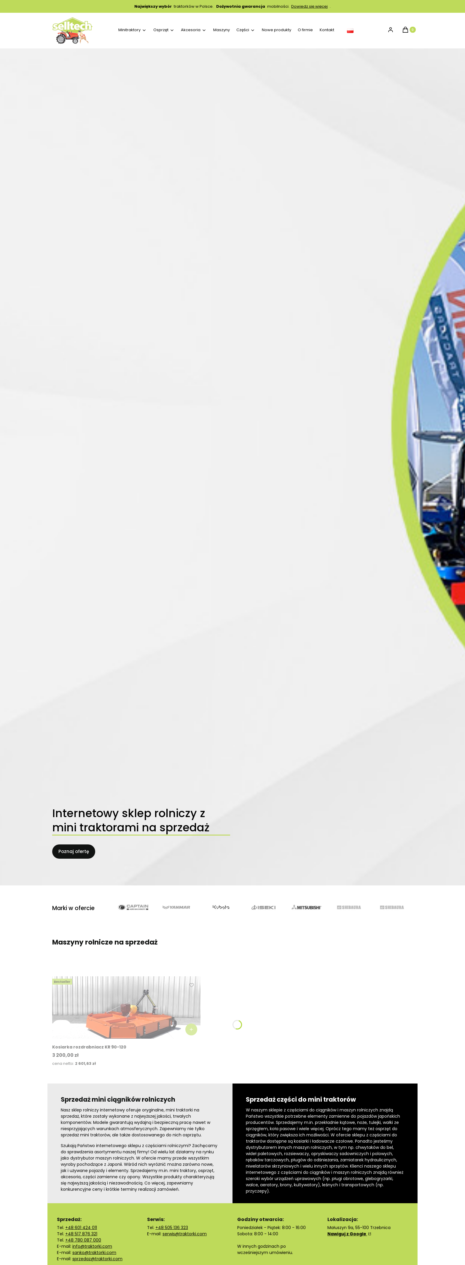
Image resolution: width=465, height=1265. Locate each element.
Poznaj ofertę (73, 851)
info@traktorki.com (92, 1246)
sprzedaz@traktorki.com (97, 1259)
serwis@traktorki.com (185, 1234)
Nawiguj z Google (347, 1234)
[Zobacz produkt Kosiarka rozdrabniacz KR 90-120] (191, 1029)
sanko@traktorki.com (94, 1252)
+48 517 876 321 (81, 1234)
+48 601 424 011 (81, 1228)
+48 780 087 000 (83, 1240)
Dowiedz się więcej (309, 6)
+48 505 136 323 (171, 1228)
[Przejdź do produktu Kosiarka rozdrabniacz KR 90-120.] (126, 1007)
